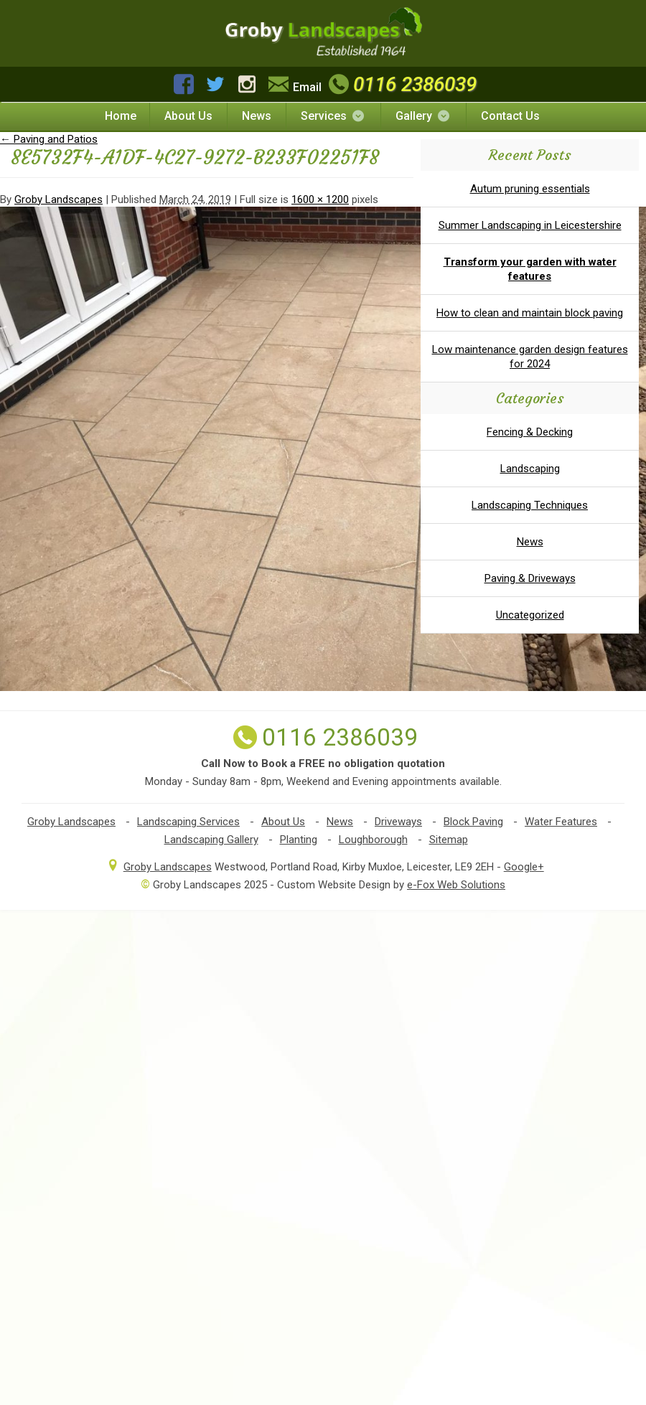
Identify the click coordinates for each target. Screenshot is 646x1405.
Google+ (524, 866)
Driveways (398, 821)
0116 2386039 (401, 84)
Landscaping (530, 468)
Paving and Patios (49, 139)
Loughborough (373, 839)
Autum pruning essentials (530, 188)
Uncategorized (530, 614)
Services (333, 116)
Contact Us (510, 116)
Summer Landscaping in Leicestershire (530, 225)
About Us (188, 116)
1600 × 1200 (320, 199)
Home (120, 116)
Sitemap (448, 839)
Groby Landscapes (58, 199)
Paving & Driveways (530, 578)
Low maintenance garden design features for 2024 (530, 356)
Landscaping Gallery (211, 839)
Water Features (561, 821)
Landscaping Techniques (530, 505)
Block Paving (473, 821)
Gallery (423, 116)
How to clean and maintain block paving (529, 312)
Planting (298, 839)
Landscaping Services (188, 821)
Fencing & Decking (530, 432)
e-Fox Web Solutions (456, 884)
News (256, 116)
